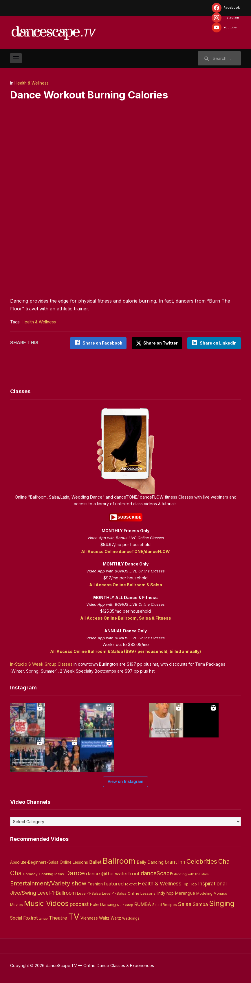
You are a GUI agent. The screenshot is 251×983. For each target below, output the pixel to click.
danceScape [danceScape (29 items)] (157, 872)
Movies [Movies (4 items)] (16, 904)
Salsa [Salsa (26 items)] (184, 903)
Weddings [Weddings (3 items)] (131, 918)
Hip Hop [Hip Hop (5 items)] (190, 883)
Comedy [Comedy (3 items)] (30, 874)
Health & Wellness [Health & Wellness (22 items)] (160, 883)
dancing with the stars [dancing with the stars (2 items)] (191, 874)
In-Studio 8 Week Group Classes (41, 663)
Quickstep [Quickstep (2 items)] (125, 904)
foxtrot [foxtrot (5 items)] (131, 883)
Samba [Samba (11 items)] (200, 904)
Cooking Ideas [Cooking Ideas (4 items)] (51, 874)
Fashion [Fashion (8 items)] (95, 883)
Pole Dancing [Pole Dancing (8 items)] (103, 904)
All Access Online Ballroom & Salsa (125, 584)
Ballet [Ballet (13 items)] (95, 862)
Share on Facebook (101, 343)
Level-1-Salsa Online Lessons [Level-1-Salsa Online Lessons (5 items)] (128, 892)
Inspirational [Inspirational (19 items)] (212, 883)
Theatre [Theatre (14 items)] (58, 917)
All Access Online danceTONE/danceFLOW (125, 550)
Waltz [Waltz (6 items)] (116, 918)
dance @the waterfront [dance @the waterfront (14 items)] (113, 873)
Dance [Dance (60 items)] (75, 872)
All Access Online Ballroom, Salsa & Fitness (125, 617)
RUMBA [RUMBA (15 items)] (142, 904)
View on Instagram (125, 781)
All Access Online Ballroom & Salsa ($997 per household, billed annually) (125, 651)
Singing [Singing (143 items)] (221, 902)
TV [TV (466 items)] (73, 916)
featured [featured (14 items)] (114, 883)
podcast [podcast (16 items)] (79, 903)
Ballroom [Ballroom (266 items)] (119, 860)
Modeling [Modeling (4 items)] (204, 893)
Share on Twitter (156, 343)
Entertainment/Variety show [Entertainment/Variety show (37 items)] (48, 883)
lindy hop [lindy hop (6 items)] (165, 892)
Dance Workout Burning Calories (92, 94)
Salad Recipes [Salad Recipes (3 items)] (164, 904)
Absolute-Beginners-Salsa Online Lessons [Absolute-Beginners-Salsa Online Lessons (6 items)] (49, 862)
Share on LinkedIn (218, 343)
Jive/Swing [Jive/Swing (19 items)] (23, 892)
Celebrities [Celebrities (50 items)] (201, 861)
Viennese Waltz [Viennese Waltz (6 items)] (94, 918)
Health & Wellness (31, 82)
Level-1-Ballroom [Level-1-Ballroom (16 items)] (56, 892)
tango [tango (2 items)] (43, 918)
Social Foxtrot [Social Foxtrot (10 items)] (24, 917)
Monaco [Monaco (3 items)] (220, 893)
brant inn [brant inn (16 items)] (175, 861)
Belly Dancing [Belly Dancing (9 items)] (150, 862)
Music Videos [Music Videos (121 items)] (46, 902)
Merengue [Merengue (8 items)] (185, 892)
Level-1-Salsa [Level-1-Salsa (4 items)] (89, 893)
